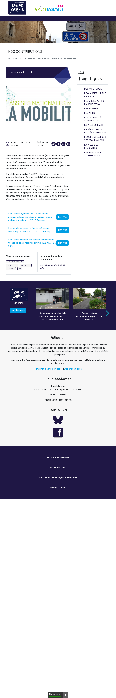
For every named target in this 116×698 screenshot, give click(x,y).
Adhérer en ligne (73, 369)
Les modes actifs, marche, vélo (52, 267)
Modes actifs (25, 265)
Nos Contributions (31, 58)
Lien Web (62, 217)
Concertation (12, 265)
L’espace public (93, 89)
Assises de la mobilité (15, 262)
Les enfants (91, 108)
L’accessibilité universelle (92, 119)
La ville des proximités (91, 146)
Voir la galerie (18, 310)
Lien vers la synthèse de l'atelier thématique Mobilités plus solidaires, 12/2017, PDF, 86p (29, 230)
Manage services (55, 695)
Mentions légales (58, 467)
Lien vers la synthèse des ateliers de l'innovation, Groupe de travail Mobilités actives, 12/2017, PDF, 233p (32, 243)
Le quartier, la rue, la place (95, 95)
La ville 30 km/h (93, 125)
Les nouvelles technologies (92, 154)
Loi (20, 269)
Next (107, 313)
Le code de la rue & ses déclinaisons (95, 139)
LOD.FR (62, 487)
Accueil (13, 58)
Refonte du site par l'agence (52, 477)
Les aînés (89, 113)
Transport (11, 269)
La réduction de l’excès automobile (95, 131)
